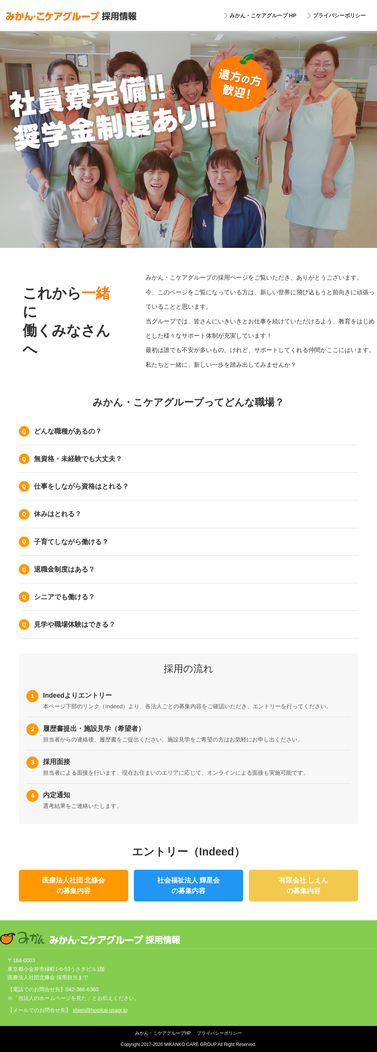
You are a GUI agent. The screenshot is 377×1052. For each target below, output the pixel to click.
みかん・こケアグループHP (163, 1033)
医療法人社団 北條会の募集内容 (73, 886)
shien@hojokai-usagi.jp (100, 1010)
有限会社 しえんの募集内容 (303, 886)
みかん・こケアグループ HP (263, 15)
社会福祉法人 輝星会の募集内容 (188, 886)
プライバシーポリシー (339, 15)
